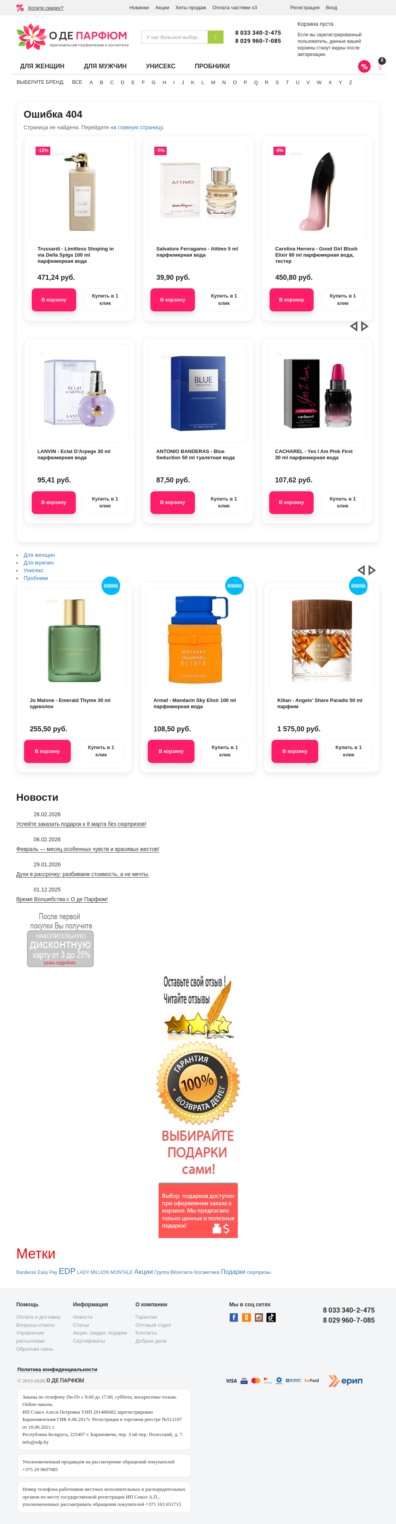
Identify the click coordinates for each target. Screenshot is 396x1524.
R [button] (266, 82)
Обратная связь (34, 1349)
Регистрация (305, 7)
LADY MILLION (93, 1272)
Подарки (233, 1272)
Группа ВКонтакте (173, 1272)
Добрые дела (150, 1341)
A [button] (91, 82)
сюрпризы (259, 1272)
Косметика (206, 1272)
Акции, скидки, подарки (100, 1333)
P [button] (245, 82)
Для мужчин (105, 66)
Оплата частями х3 (234, 7)
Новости (82, 1317)
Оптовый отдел (153, 1325)
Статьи (81, 1325)
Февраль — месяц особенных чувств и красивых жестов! (87, 849)
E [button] (133, 82)
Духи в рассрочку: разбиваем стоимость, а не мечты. (82, 874)
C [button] (112, 82)
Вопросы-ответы (35, 1325)
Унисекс (160, 66)
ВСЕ (77, 82)
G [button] (153, 82)
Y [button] (340, 82)
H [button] (164, 82)
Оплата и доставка (38, 1317)
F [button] (143, 82)
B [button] (101, 82)
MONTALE (122, 1272)
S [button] (277, 82)
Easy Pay (47, 1272)
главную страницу (140, 127)
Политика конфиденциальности (57, 1369)
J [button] (183, 82)
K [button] (193, 82)
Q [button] (256, 82)
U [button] (297, 82)
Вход (331, 7)
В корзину (54, 300)
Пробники (212, 66)
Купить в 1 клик (105, 299)
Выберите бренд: (40, 82)
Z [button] (350, 82)
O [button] (235, 82)
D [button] (122, 82)
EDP (67, 1271)
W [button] (319, 82)
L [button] (202, 82)
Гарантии (146, 1317)
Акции (162, 7)
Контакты (146, 1333)
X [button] (330, 82)
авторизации (311, 54)
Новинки (139, 7)
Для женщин (42, 66)
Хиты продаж (191, 7)
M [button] (213, 82)
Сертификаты (89, 1341)
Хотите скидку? (45, 8)
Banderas (26, 1272)
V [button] (308, 82)
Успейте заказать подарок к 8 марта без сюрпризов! (81, 824)
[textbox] (174, 37)
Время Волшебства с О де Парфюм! (62, 899)
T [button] (287, 82)
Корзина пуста (315, 24)
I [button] (174, 82)
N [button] (224, 82)
